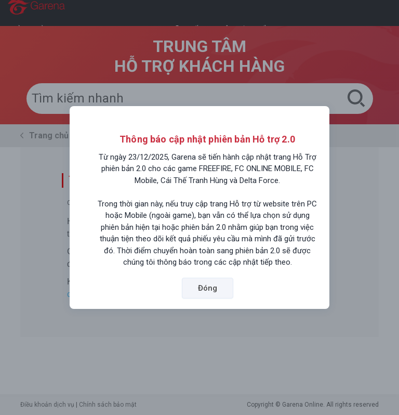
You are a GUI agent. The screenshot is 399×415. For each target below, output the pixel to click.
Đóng (207, 288)
